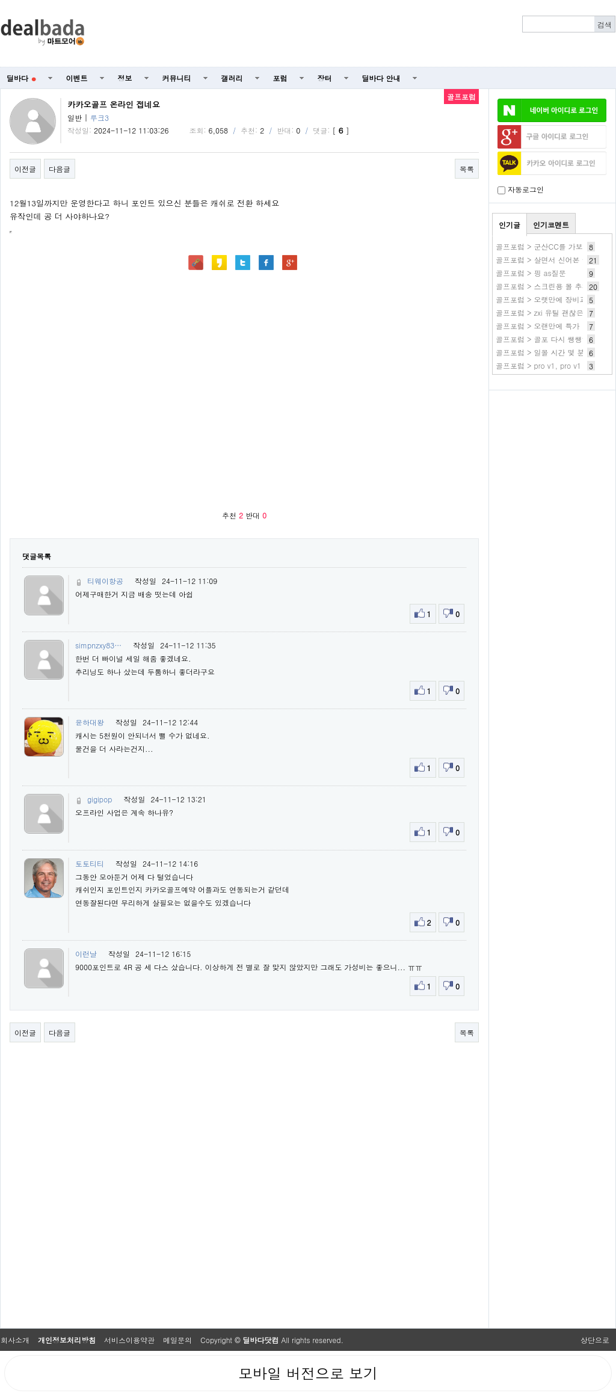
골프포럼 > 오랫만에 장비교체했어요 (556, 299)
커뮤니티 (176, 78)
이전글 (25, 169)
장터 (325, 78)
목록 (467, 169)
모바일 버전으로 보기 (308, 1373)
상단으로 (595, 1340)
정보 (125, 78)
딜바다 (21, 78)
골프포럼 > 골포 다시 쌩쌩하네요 (550, 339)
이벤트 (77, 78)
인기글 (509, 225)
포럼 (280, 78)
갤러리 (232, 78)
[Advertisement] (552, 461)
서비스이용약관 (129, 1340)
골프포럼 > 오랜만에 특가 (538, 326)
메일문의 (177, 1340)
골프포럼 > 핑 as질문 (531, 273)
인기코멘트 (551, 225)
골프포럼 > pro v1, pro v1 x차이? (551, 365)
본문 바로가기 (0, 0)
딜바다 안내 (381, 78)
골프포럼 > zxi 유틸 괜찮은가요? (549, 312)
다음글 (59, 169)
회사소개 (15, 1340)
